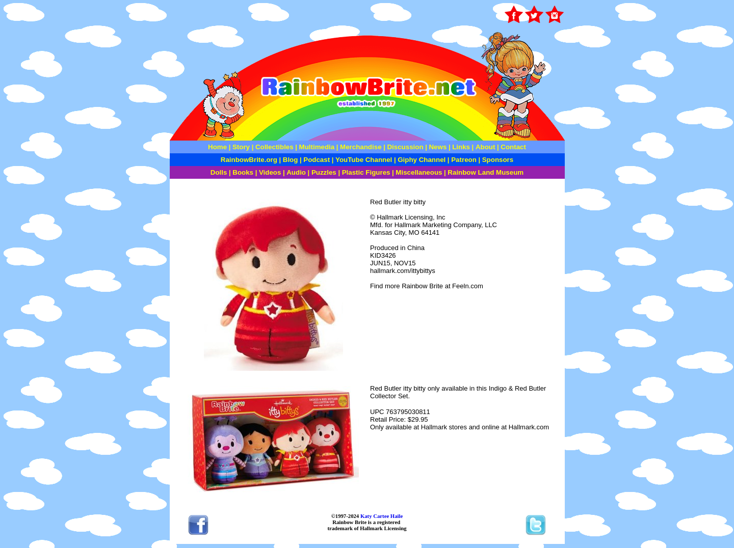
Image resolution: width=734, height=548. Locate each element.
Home (217, 147)
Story (241, 147)
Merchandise (360, 147)
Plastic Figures (366, 172)
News (437, 147)
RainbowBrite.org (249, 159)
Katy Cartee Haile (381, 516)
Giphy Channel (421, 159)
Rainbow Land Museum (485, 172)
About (486, 147)
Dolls (219, 172)
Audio (296, 172)
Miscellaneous (419, 172)
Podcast (316, 159)
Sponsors (497, 159)
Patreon (463, 159)
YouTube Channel (363, 159)
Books (242, 172)
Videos (270, 172)
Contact (513, 147)
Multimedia (317, 147)
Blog (290, 159)
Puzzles (323, 172)
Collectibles (274, 147)
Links (461, 147)
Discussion (405, 147)
